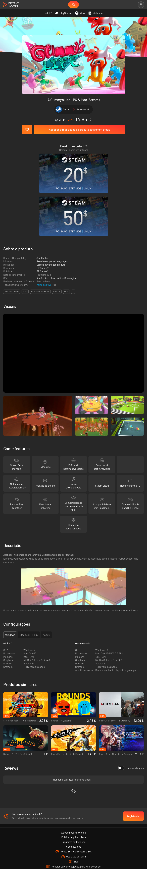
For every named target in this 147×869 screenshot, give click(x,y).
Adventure (50, 220)
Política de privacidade (73, 781)
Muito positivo (44, 227)
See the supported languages (52, 204)
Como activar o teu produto (50, 207)
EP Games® (42, 210)
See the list (42, 200)
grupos (56, 235)
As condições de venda (73, 777)
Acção (39, 220)
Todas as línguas (131, 711)
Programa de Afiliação (73, 786)
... (73, 235)
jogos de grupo (12, 235)
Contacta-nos (73, 791)
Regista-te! (133, 760)
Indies (60, 220)
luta (66, 235)
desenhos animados (40, 235)
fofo (25, 235)
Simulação (70, 220)
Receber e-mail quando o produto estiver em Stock (79, 129)
